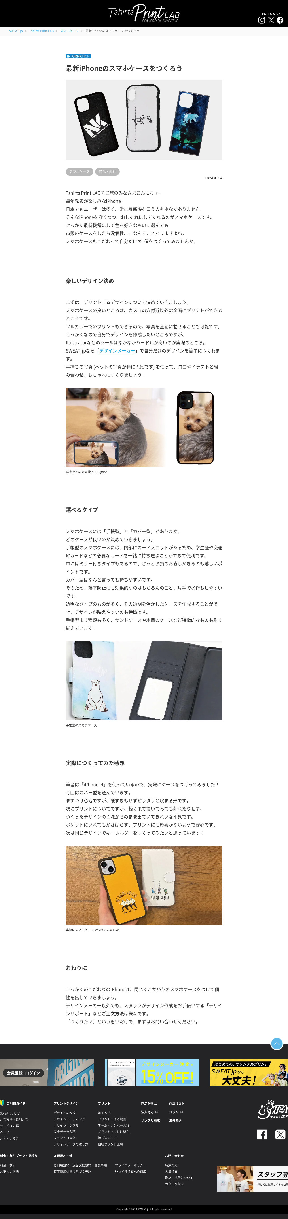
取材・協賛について (179, 1177)
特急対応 (171, 1165)
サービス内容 (9, 1125)
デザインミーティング (69, 1119)
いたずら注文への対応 (130, 1171)
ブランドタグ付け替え (113, 1131)
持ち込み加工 (107, 1137)
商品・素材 (107, 171)
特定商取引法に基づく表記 (72, 1171)
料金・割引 (8, 1165)
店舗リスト (177, 1103)
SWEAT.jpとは (10, 1113)
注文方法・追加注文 (14, 1119)
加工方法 (104, 1112)
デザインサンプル (66, 1125)
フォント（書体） (66, 1137)
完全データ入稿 (65, 1131)
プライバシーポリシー (130, 1165)
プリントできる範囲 (112, 1119)
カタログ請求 (174, 1184)
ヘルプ (4, 1132)
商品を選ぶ (149, 1103)
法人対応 (147, 1112)
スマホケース (69, 30)
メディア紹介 (9, 1138)
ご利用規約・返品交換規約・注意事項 (80, 1165)
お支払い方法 (9, 1171)
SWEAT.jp (16, 30)
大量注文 (171, 1171)
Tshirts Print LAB (41, 30)
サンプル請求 (150, 1120)
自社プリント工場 (110, 1144)
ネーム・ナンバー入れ (113, 1125)
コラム (173, 1112)
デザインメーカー (117, 350)
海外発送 (175, 1120)
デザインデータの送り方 (71, 1144)
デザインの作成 (65, 1112)
